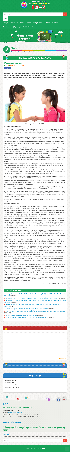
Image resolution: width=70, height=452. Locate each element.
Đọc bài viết (7, 68)
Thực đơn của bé (7, 27)
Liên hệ (33, 27)
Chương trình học (37, 23)
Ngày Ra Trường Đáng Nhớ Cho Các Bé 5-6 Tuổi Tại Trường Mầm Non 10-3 (27, 308)
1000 (23, 65)
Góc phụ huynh (17, 27)
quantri (7, 65)
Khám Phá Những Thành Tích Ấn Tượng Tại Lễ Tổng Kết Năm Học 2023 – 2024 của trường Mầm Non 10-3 (35, 311)
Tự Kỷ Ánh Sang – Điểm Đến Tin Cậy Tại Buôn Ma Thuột (21, 315)
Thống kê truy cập (35, 375)
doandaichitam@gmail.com (15, 412)
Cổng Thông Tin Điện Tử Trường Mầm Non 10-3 (35, 58)
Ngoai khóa (55, 23)
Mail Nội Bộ (26, 27)
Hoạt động (47, 23)
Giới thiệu (5, 23)
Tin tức (21, 23)
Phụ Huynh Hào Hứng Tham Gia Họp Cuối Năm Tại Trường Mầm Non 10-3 (26, 317)
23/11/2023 (12, 65)
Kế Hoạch (28, 23)
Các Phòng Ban (14, 23)
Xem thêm (62, 358)
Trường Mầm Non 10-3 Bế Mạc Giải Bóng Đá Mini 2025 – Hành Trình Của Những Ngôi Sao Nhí (32, 298)
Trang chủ (14, 52)
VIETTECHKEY (41, 448)
